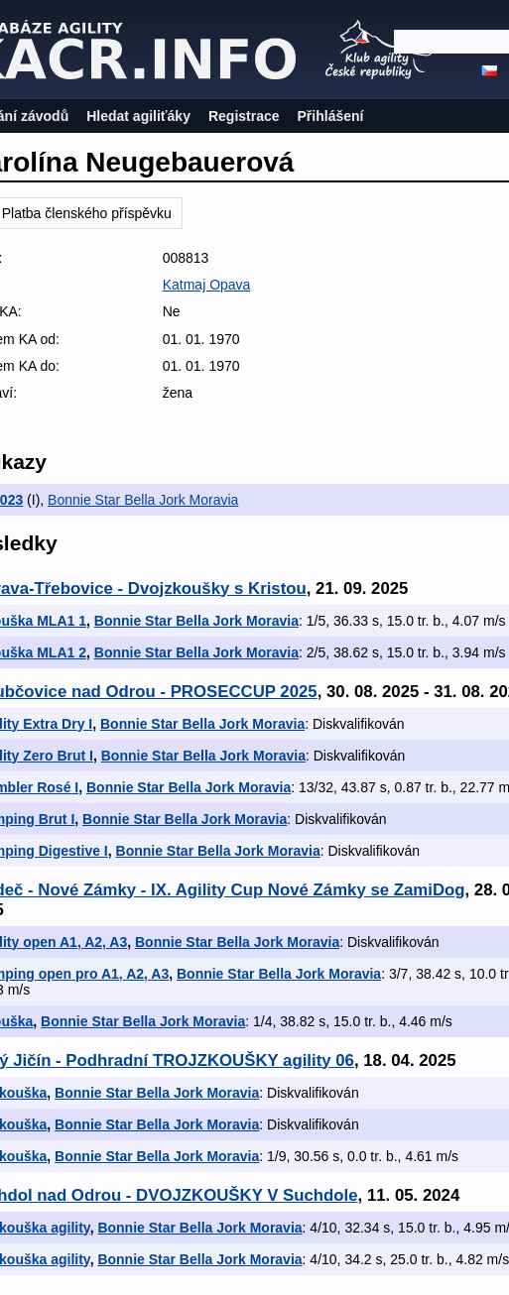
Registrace (244, 116)
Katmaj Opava (207, 285)
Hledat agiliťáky (138, 116)
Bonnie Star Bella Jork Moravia (143, 500)
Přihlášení (331, 116)
